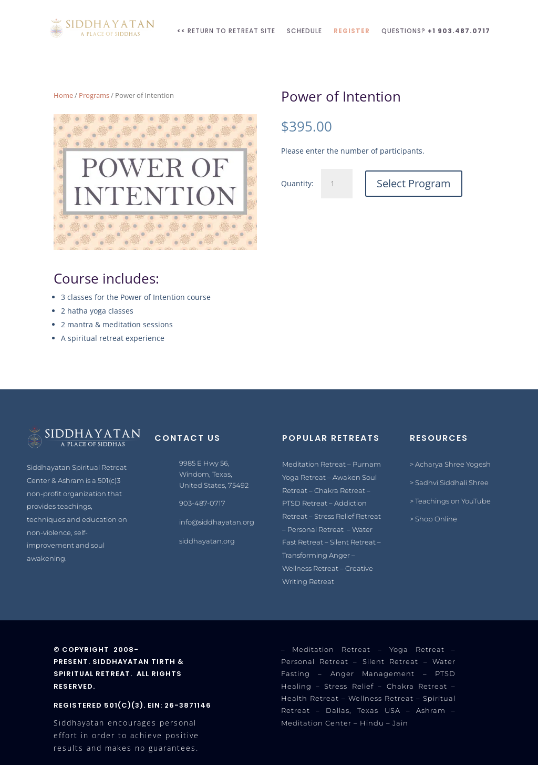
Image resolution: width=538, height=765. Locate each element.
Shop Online (436, 519)
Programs (94, 95)
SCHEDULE (304, 30)
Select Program (414, 183)
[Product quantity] (337, 183)
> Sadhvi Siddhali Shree (449, 482)
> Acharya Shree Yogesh (450, 464)
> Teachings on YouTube (450, 501)
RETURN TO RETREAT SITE (226, 30)
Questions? (435, 30)
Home (63, 95)
